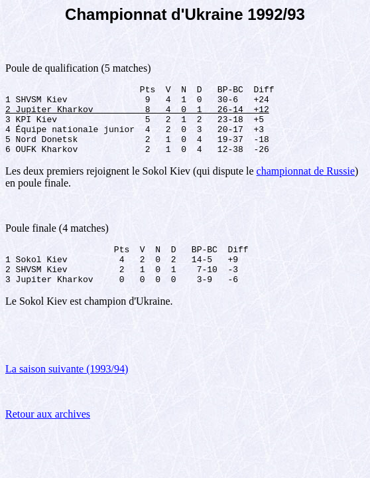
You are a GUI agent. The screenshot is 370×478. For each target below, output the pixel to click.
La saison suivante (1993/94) (66, 390)
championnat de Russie (306, 185)
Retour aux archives (47, 435)
